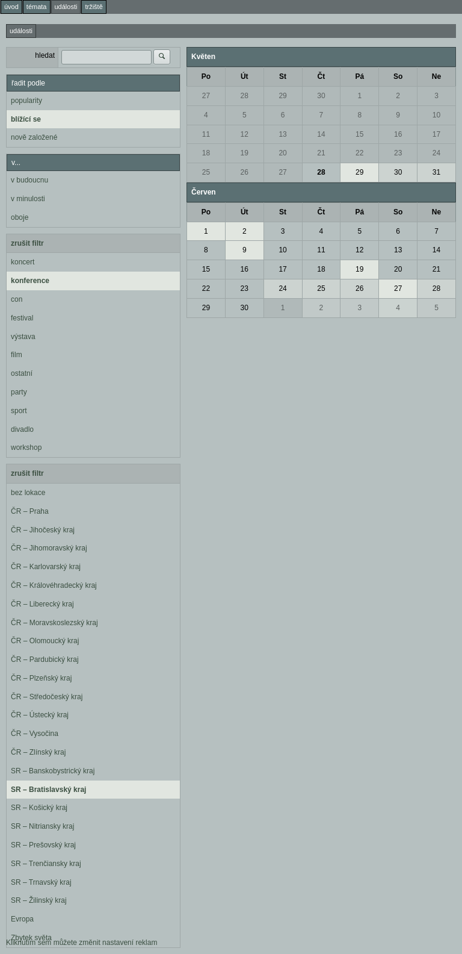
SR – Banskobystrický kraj (52, 771)
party (19, 392)
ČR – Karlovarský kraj (46, 567)
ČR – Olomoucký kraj (45, 641)
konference (30, 280)
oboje (19, 217)
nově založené (34, 137)
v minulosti (28, 199)
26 (244, 172)
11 (206, 134)
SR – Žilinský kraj (39, 900)
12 (244, 134)
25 (206, 172)
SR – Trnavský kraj (41, 882)
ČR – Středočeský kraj (46, 697)
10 (436, 115)
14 (321, 134)
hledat (45, 55)
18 (206, 153)
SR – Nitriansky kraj (42, 826)
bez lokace (28, 492)
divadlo (22, 429)
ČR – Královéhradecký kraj (54, 585)
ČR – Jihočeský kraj (43, 530)
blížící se (26, 119)
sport (19, 411)
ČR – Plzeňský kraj (41, 678)
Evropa (22, 919)
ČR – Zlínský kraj (38, 752)
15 (359, 134)
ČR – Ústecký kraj (40, 715)
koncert (22, 262)
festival (22, 318)
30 (321, 96)
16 (398, 134)
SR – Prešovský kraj (43, 845)
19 (244, 153)
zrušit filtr (27, 243)
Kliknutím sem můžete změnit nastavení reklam (81, 942)
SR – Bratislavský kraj (48, 789)
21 (321, 153)
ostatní (21, 373)
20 (282, 153)
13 (282, 134)
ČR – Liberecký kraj (42, 604)
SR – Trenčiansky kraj (46, 863)
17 (436, 134)
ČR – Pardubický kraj (45, 659)
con (16, 299)
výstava (23, 336)
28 (244, 96)
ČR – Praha (30, 511)
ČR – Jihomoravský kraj (49, 548)
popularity (26, 100)
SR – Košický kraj (39, 807)
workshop (26, 447)
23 (398, 153)
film (16, 355)
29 (282, 96)
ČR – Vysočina (34, 733)
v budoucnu (29, 180)
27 (206, 96)
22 (359, 153)
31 (436, 172)
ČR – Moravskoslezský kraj (54, 623)
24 (436, 153)
